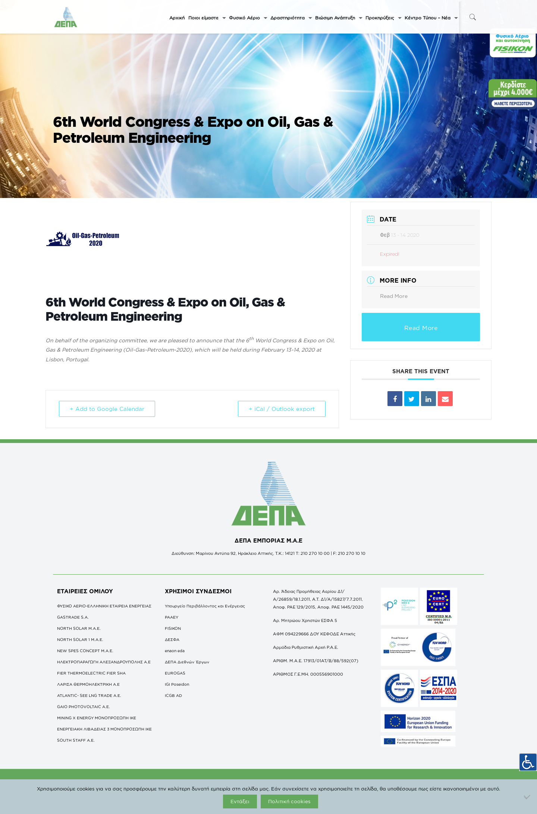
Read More (394, 296)
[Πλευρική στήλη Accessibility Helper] (528, 762)
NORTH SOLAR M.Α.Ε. (79, 628)
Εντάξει (239, 801)
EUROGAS (175, 673)
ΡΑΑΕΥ (171, 617)
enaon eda (175, 650)
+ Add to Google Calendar (107, 409)
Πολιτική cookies (289, 801)
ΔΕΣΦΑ (172, 639)
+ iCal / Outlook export (282, 409)
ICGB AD (173, 695)
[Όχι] (527, 797)
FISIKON (173, 628)
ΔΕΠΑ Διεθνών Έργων (187, 662)
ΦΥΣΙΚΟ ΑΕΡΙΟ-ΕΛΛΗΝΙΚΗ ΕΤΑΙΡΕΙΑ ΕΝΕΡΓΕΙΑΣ (104, 606)
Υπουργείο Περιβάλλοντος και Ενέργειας (205, 606)
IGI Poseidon (177, 684)
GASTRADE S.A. (73, 617)
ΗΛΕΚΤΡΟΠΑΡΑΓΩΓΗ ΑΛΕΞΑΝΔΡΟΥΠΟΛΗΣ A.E (104, 662)
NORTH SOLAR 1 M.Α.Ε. (80, 639)
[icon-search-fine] (472, 17)
